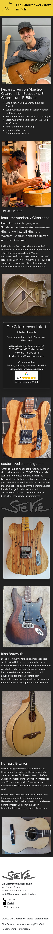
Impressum (25, 929)
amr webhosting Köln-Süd (30, 924)
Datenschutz (9, 929)
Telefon (9, 900)
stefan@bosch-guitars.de (30, 356)
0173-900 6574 (30, 353)
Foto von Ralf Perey (12, 211)
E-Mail (8, 903)
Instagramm (11, 907)
